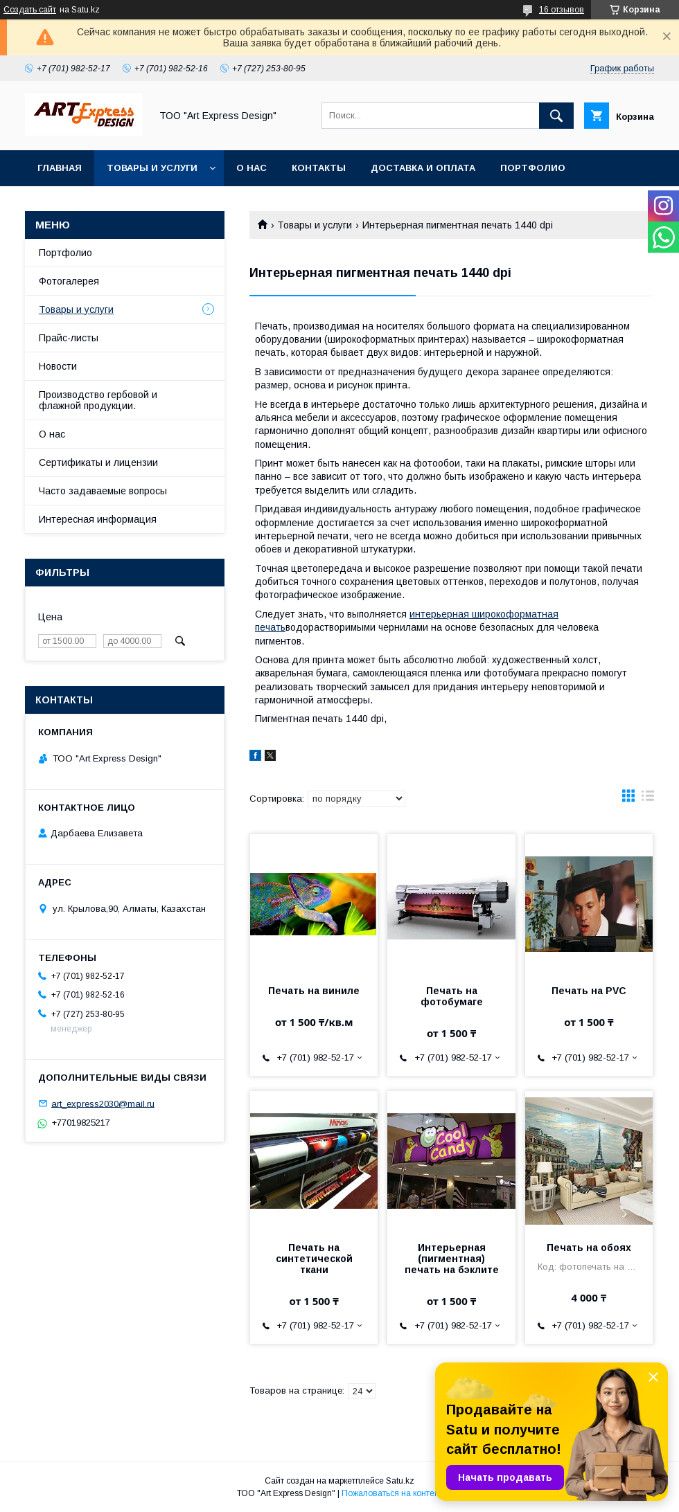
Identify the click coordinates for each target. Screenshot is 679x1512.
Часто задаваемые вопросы (103, 490)
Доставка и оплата (423, 168)
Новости (58, 366)
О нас (251, 168)
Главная (59, 168)
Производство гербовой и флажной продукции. (98, 400)
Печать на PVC (589, 990)
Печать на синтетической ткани (314, 1258)
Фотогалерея (69, 281)
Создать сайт (29, 10)
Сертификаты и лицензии (98, 462)
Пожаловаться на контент (392, 1493)
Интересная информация (98, 519)
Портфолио (532, 168)
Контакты (319, 168)
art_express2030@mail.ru (103, 1103)
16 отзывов (561, 10)
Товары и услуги (152, 168)
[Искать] (556, 115)
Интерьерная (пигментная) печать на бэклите (452, 1258)
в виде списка (648, 799)
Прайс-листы (68, 337)
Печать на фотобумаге (452, 996)
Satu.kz (400, 1481)
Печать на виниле (314, 990)
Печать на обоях (589, 1247)
